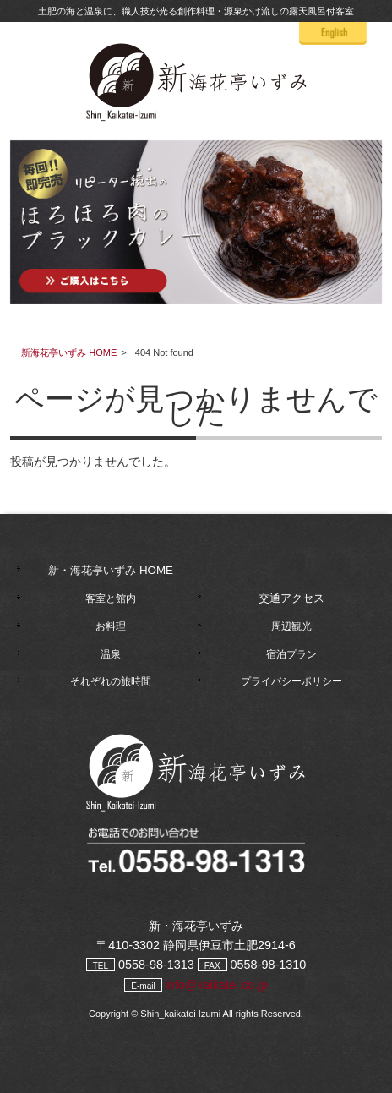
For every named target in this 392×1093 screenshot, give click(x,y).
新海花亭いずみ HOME (69, 352)
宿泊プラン (291, 654)
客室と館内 (110, 598)
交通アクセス (291, 598)
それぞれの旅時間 (110, 681)
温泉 (111, 654)
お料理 (110, 626)
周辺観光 (291, 626)
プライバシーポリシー (291, 681)
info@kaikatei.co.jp (217, 985)
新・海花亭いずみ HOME (110, 570)
